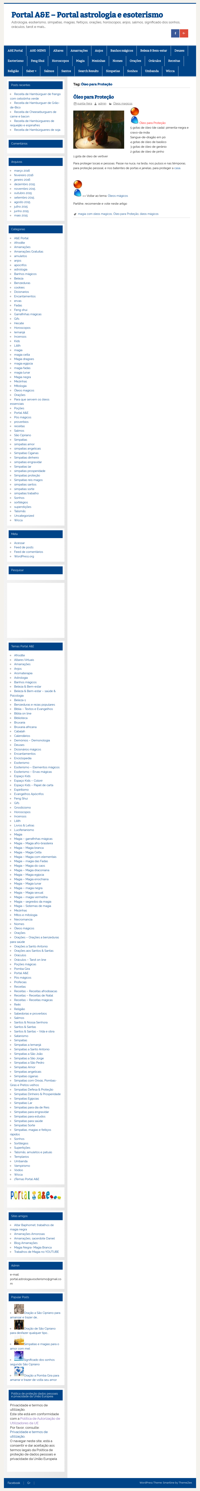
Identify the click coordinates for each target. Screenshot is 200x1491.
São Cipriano (22, 435)
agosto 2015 (22, 202)
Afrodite (19, 243)
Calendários (22, 736)
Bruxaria (19, 722)
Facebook (14, 1483)
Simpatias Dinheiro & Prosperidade (37, 1094)
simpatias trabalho (26, 493)
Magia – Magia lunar (27, 883)
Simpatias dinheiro (26, 457)
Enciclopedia (22, 758)
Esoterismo (16, 61)
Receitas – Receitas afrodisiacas (35, 991)
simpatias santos (25, 484)
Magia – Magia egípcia (29, 874)
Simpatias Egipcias (26, 1098)
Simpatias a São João (28, 1054)
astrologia (20, 269)
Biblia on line (22, 713)
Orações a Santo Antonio (31, 946)
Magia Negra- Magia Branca (33, 1247)
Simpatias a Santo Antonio (32, 1049)
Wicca (170, 71)
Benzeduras (22, 283)
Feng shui (20, 310)
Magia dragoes (24, 359)
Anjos (99, 50)
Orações (135, 61)
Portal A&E (21, 413)
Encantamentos (25, 296)
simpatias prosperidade (29, 471)
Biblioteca (21, 718)
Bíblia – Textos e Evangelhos (33, 709)
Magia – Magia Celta (27, 852)
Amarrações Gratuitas (28, 251)
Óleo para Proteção (93, 97)
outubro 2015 (23, 193)
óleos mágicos (149, 213)
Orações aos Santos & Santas (33, 950)
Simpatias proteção (27, 475)
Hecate (19, 323)
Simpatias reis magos (28, 480)
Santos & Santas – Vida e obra (34, 1031)
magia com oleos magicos (95, 213)
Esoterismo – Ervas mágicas (33, 772)
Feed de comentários (28, 552)
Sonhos (132, 71)
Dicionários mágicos (27, 749)
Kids (17, 341)
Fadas (18, 305)
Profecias (20, 982)
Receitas (174, 61)
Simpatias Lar (23, 1103)
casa (177, 168)
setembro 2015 (24, 197)
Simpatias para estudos (29, 1116)
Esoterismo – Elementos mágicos (37, 767)
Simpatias (113, 71)
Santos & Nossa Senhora (31, 1022)
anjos (17, 260)
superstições (22, 507)
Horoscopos (60, 61)
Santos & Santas (25, 1027)
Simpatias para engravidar (31, 1112)
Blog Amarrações (26, 1243)
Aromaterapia (23, 673)
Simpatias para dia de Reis (31, 1107)
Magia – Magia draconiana (31, 870)
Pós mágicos (22, 417)
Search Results (88, 71)
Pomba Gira (22, 969)
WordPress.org (24, 556)
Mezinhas (98, 61)
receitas (19, 426)
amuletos (20, 256)
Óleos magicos (122, 103)
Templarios (21, 1157)
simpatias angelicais (27, 448)
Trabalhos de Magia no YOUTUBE (36, 1252)
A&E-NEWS (38, 50)
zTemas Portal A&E (26, 1179)
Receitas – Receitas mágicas (33, 1000)
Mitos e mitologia (25, 915)
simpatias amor (24, 444)
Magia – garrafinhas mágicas (33, 839)
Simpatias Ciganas (26, 453)
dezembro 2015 (24, 184)
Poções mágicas (25, 964)
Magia (80, 61)
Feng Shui (37, 61)
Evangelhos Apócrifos (29, 794)
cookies (19, 287)
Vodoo (18, 1170)
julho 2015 (21, 206)
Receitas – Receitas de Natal (33, 995)
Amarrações (79, 50)
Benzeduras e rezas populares (34, 704)
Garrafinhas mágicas (27, 314)
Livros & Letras (24, 825)
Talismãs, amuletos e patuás (33, 1152)
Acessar (19, 543)
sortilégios (21, 502)
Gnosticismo (22, 807)
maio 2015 (21, 215)
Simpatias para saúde (28, 1121)
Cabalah (19, 731)
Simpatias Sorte (24, 1125)
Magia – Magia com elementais (35, 857)
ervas (17, 301)
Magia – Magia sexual (28, 892)
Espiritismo (21, 789)
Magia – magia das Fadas (31, 861)
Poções (19, 408)
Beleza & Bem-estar (153, 50)
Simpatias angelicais (27, 1071)
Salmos (49, 71)
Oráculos (155, 61)
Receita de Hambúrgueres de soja (37, 130)
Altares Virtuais (24, 660)
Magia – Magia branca (29, 848)
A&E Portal (15, 50)
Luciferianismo (24, 830)
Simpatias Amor (24, 1067)
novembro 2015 (24, 188)
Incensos (20, 336)
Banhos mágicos (121, 50)
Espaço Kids (22, 776)
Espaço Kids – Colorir (28, 780)
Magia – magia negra (28, 888)
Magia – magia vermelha (31, 897)
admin (102, 103)
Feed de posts (23, 547)
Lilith (17, 345)
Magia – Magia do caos (29, 865)
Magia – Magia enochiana (31, 879)
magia (18, 350)
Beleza (18, 278)
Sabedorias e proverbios (30, 1013)
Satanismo (21, 1036)
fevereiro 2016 (23, 175)
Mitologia (20, 386)
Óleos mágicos (118, 196)
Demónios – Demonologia (32, 740)
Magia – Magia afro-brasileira (33, 843)
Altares (58, 50)
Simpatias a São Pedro (29, 1062)
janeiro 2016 (22, 179)
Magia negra (22, 377)
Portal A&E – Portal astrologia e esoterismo (87, 14)
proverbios (21, 422)
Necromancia (23, 919)
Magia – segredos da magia (32, 901)
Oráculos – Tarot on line (30, 960)
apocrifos (20, 265)
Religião (13, 71)
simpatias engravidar (28, 462)
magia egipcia (23, 363)
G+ (28, 1483)
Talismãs (20, 511)
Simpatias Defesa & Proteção (33, 1089)
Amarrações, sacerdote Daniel (34, 1238)
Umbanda (152, 71)
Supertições (22, 1147)
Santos (66, 71)
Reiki (17, 1004)
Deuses (179, 50)
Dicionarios (21, 292)
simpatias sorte (24, 489)
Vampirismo (22, 1166)
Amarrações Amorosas (29, 1234)
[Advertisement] (35, 610)
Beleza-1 (20, 700)
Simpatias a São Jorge (29, 1058)
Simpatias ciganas (26, 1076)
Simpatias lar (22, 466)
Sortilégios (21, 1143)
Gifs (16, 319)
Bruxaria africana (25, 727)
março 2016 (22, 170)
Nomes (117, 61)
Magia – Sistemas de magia (32, 906)
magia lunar (22, 372)
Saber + (31, 71)
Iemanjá (19, 332)
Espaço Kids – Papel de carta (33, 785)
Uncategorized (24, 515)
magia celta (22, 354)
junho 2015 (21, 211)
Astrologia (21, 678)
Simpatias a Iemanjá (27, 1045)
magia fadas (22, 368)
